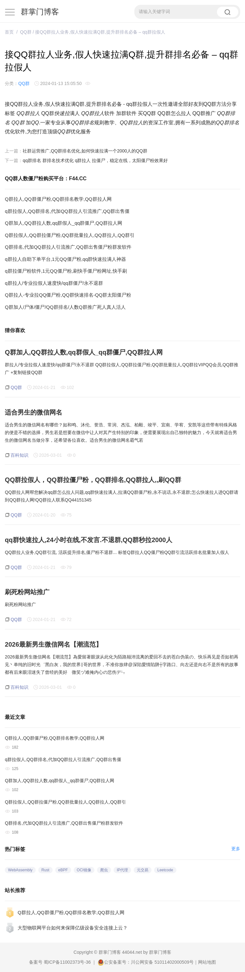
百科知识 (19, 455)
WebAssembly (20, 870)
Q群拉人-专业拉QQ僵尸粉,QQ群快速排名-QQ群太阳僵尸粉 (68, 295)
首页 (9, 32)
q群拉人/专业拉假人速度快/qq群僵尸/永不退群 (54, 283)
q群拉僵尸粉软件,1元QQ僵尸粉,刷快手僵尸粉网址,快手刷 (66, 271)
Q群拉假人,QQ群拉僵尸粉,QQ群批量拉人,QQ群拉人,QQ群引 (70, 235)
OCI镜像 (84, 870)
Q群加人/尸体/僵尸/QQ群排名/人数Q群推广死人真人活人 (65, 307)
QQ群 (26, 32)
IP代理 (122, 870)
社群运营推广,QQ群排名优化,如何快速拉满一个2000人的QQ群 (85, 150)
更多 (235, 848)
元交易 (142, 870)
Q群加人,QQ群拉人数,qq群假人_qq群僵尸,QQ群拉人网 (63, 223)
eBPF (63, 870)
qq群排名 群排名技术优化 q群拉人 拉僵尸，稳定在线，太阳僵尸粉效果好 (95, 160)
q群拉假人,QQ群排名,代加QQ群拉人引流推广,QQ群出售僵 (67, 211)
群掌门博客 (40, 11)
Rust (45, 870)
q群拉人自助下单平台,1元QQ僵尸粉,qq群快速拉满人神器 (65, 259)
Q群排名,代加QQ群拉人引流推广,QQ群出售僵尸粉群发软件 (68, 247)
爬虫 (104, 870)
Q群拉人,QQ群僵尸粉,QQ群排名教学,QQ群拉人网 (58, 199)
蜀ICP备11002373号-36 (67, 962)
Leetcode (165, 870)
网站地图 (207, 962)
